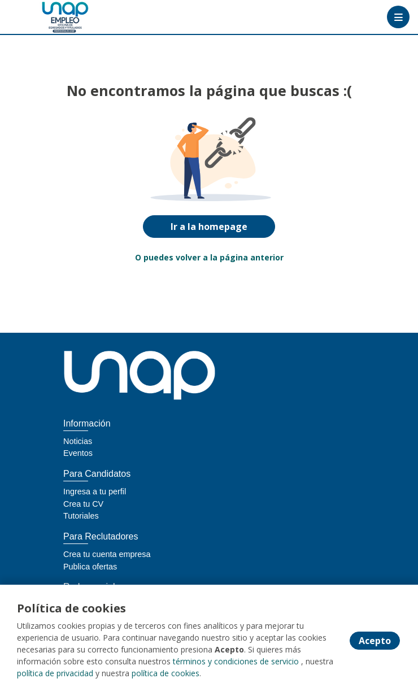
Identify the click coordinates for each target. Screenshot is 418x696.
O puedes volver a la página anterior (209, 257)
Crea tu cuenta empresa (106, 554)
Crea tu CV (83, 503)
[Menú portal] (398, 17)
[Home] (48, 17)
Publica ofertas (90, 566)
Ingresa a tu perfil (94, 491)
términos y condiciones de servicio (236, 661)
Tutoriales (81, 515)
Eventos (78, 453)
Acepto (375, 640)
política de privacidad (55, 673)
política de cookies (165, 673)
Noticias (77, 441)
